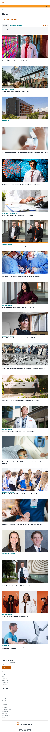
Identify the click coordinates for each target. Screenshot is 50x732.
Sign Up (6, 667)
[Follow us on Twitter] (22, 730)
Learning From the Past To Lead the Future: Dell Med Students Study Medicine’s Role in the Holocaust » (24, 369)
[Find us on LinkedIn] (30, 730)
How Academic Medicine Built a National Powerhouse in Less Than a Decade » (21, 276)
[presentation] (25, 46)
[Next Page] (27, 653)
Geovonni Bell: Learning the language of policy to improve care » (18, 60)
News (9, 460)
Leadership (4, 678)
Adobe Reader (5, 707)
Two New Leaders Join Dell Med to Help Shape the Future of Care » (18, 215)
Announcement (11, 89)
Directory (4, 674)
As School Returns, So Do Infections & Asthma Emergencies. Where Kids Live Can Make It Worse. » (24, 462)
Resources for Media (10, 19)
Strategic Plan (5, 682)
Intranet (4, 694)
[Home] (8, 3)
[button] (6, 29)
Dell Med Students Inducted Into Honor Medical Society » (16, 91)
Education (4, 59)
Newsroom (4, 684)
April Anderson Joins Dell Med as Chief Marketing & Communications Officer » (21, 400)
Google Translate (5, 700)
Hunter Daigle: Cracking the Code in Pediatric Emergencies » (17, 585)
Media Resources (5, 696)
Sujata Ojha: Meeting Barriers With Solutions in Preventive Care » (18, 307)
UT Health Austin (5, 698)
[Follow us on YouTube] (28, 730)
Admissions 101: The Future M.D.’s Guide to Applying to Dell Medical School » (20, 246)
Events (3, 676)
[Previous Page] (22, 653)
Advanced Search (15, 25)
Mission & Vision (5, 680)
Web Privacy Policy (6, 717)
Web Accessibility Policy (7, 715)
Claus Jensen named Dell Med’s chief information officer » (16, 122)
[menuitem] (43, 2)
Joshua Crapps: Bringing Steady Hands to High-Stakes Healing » (18, 431)
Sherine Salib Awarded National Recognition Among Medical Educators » (20, 337)
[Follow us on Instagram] (25, 730)
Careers (3, 691)
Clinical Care (5, 213)
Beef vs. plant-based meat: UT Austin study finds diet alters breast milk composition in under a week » (25, 153)
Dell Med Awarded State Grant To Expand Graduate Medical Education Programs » (22, 493)
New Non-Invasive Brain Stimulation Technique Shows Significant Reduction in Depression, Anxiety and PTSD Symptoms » (24, 647)
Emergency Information (7, 709)
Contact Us (4, 692)
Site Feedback (5, 711)
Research (4, 183)
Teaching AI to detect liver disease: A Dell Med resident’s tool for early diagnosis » (22, 184)
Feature (10, 59)
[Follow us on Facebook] (20, 730)
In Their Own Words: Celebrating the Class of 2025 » (15, 616)
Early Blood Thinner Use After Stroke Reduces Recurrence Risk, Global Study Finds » (22, 524)
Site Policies (4, 713)
